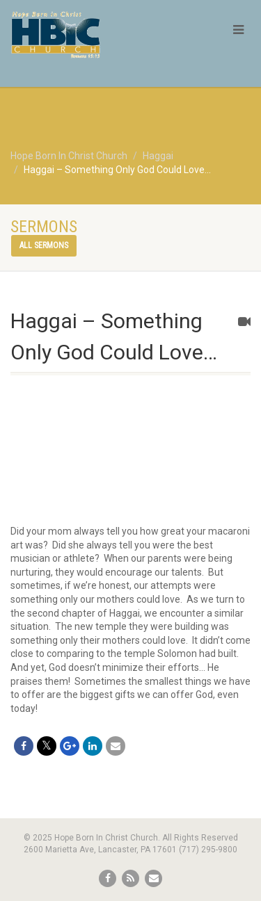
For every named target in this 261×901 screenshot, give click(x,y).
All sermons (43, 245)
